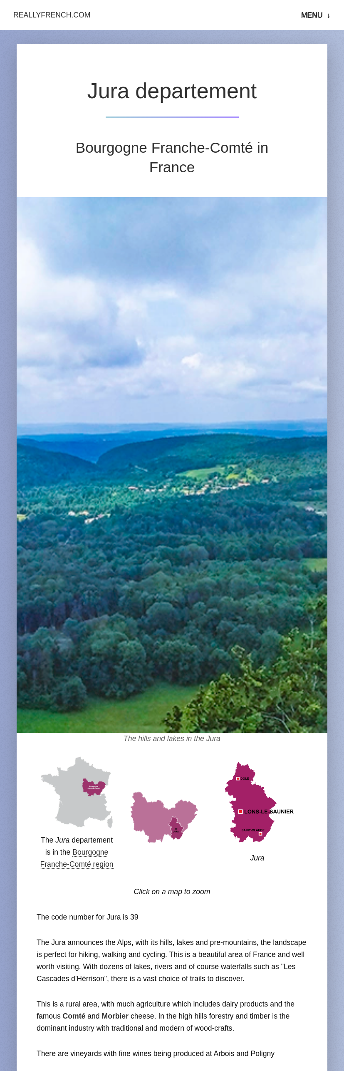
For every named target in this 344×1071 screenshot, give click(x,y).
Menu (312, 15)
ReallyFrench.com (51, 15)
